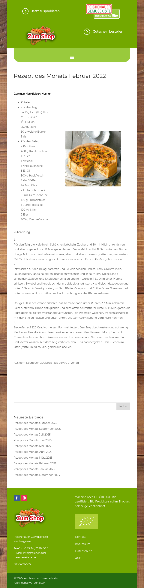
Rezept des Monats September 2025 (37, 428)
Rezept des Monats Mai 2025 (32, 446)
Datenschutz (83, 551)
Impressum (82, 544)
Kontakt (80, 536)
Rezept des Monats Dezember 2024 (37, 475)
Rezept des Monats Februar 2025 (35, 463)
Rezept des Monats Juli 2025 (32, 434)
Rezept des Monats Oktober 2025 (35, 423)
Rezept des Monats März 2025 (33, 457)
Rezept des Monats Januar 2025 (34, 469)
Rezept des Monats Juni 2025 (33, 440)
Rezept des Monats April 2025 (33, 452)
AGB (78, 558)
